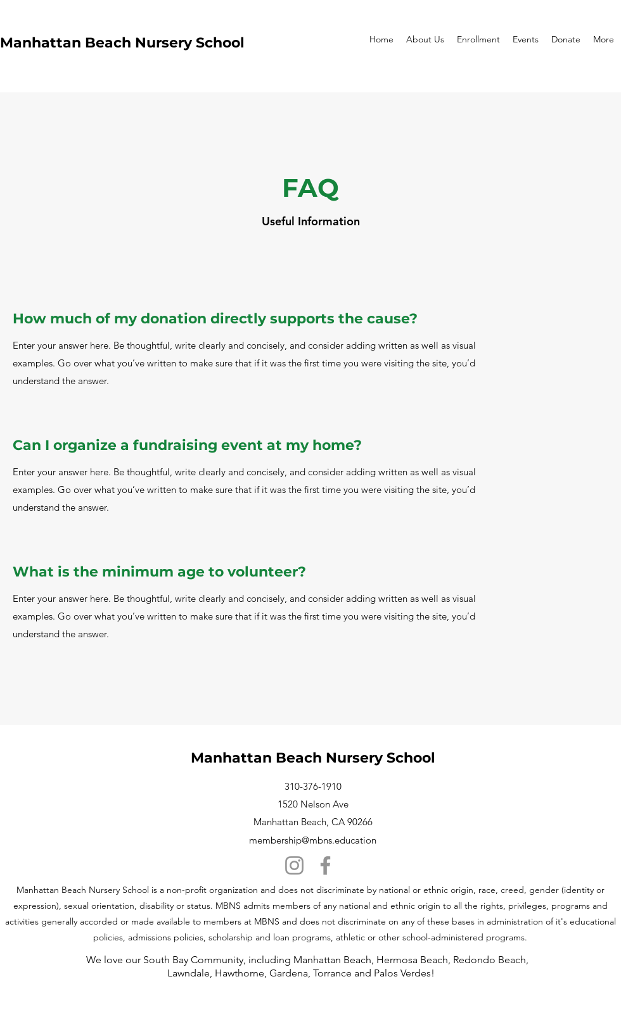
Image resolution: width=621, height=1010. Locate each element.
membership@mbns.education (312, 840)
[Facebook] (325, 865)
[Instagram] (294, 865)
